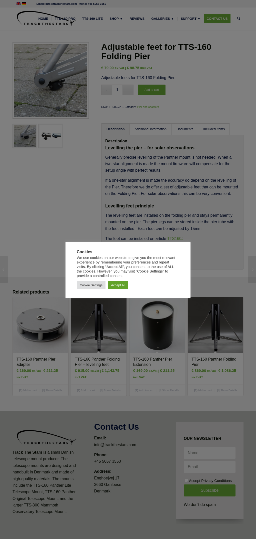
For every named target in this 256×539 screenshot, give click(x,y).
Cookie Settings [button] (91, 285)
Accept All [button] (118, 285)
